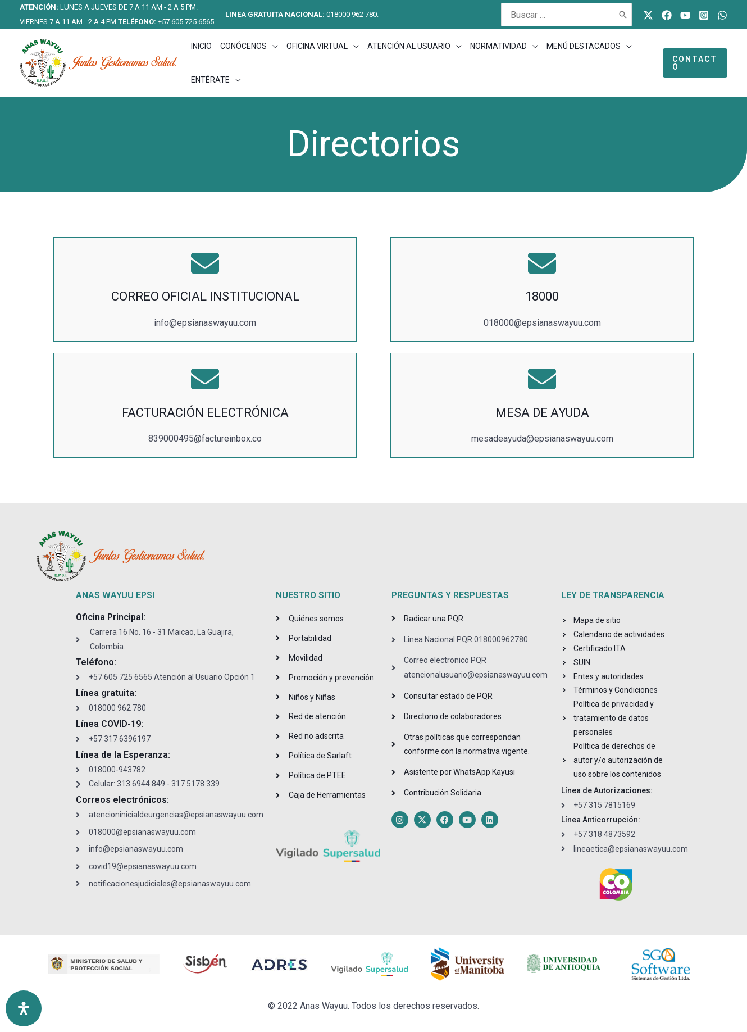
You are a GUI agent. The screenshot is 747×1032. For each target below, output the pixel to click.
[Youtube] (685, 15)
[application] (272, 46)
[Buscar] (623, 14)
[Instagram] (704, 15)
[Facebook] (667, 15)
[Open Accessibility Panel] (24, 1008)
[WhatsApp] (722, 15)
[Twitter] (648, 15)
